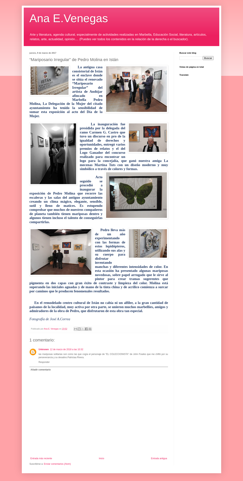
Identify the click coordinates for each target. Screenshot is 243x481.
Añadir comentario (41, 369)
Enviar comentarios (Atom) (57, 464)
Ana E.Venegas (68, 18)
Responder (44, 362)
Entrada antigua (159, 458)
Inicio (101, 458)
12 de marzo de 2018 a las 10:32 (66, 349)
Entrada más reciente (41, 458)
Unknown (44, 349)
